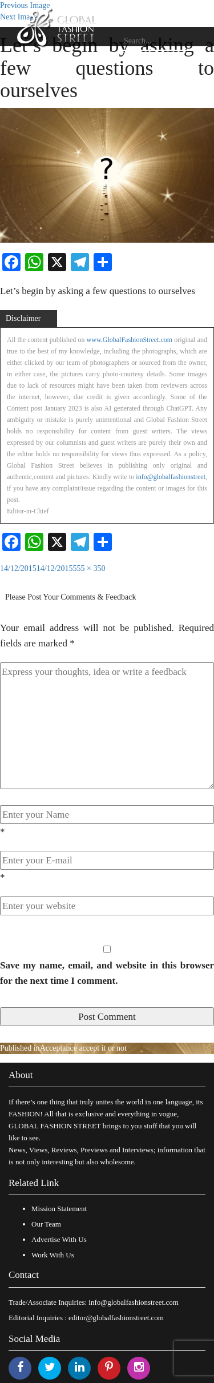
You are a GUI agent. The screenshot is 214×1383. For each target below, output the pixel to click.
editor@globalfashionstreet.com (116, 1317)
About (21, 1075)
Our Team (46, 1224)
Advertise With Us (59, 1239)
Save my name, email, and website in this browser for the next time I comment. (107, 973)
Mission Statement (59, 1208)
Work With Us (52, 1255)
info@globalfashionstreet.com (133, 1302)
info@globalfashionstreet (170, 477)
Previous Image (25, 5)
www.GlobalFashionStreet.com (130, 340)
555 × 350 (89, 568)
